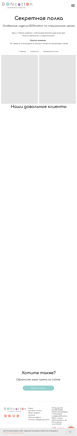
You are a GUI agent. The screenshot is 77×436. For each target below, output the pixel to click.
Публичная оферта (34, 417)
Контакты (31, 415)
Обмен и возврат (34, 413)
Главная (22, 51)
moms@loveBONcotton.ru (60, 416)
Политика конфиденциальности (38, 419)
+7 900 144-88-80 (57, 414)
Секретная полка (50, 51)
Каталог (34, 51)
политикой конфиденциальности (13, 433)
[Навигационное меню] (73, 5)
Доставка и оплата (34, 410)
